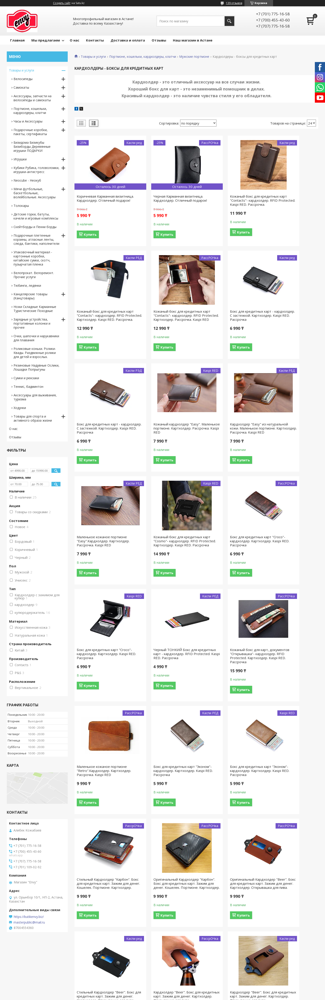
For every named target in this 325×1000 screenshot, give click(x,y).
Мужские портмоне (194, 57)
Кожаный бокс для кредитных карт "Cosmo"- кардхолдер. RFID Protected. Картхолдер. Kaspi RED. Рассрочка (225, 438)
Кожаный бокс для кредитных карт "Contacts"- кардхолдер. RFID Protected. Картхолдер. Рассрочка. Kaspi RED (101, 321)
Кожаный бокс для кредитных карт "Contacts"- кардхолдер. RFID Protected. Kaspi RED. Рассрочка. (225, 202)
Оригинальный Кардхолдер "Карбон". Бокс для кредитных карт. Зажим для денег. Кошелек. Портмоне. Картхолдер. (288, 678)
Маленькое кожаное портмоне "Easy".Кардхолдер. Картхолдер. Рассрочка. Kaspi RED (164, 438)
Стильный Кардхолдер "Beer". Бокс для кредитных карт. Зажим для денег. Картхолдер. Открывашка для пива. (164, 797)
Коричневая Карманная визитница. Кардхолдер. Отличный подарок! (97, 200)
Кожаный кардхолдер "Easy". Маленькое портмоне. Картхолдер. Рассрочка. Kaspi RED (287, 321)
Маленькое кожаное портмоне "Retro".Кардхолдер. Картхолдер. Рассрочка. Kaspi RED (288, 555)
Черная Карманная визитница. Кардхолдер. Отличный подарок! (164, 200)
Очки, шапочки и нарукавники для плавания (36, 338)
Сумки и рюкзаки (26, 378)
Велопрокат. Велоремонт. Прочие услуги (34, 275)
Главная (17, 40)
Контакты (95, 40)
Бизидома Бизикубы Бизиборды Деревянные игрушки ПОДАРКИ (32, 146)
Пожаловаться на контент (174, 996)
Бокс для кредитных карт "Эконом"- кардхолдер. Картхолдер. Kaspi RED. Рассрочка (97, 676)
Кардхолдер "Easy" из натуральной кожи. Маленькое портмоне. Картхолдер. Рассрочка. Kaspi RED (102, 438)
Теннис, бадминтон (28, 386)
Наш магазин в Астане (192, 40)
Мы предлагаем (45, 40)
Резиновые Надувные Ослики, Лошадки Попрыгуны (36, 367)
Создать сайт (61, 3)
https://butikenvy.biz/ (29, 917)
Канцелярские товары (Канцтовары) (30, 296)
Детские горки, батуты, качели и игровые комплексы (36, 216)
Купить (90, 238)
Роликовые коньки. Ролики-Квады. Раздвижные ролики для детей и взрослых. (35, 352)
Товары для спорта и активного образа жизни (33, 418)
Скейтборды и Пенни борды (35, 227)
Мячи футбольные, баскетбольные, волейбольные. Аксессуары (35, 193)
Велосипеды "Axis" (182, 967)
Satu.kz (183, 991)
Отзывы (159, 40)
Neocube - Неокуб (27, 180)
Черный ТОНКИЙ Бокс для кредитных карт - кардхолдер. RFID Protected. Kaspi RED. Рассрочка (164, 555)
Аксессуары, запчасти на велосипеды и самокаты (32, 98)
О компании (256, 967)
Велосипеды (23, 79)
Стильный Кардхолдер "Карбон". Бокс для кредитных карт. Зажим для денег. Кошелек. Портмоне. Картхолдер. (226, 678)
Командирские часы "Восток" (190, 974)
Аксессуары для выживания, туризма (35, 397)
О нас (74, 40)
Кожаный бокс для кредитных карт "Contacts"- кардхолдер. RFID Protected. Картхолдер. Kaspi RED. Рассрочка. (287, 202)
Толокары (21, 205)
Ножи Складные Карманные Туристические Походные (35, 309)
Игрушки (20, 159)
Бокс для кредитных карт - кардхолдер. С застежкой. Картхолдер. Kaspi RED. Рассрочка (161, 321)
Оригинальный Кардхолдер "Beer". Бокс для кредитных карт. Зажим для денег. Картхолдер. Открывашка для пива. (101, 799)
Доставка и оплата (128, 40)
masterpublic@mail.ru (29, 922)
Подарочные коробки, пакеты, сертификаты (31, 132)
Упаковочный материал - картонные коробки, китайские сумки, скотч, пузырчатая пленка (33, 258)
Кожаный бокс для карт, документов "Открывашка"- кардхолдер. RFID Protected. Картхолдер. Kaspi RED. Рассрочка (224, 557)
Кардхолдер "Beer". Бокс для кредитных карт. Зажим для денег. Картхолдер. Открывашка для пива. (224, 797)
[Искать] (229, 21)
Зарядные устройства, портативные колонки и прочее (32, 323)
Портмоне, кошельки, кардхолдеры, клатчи (142, 57)
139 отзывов (234, 3)
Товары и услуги (93, 57)
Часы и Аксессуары (28, 121)
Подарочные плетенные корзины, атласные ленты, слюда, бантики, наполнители (36, 239)
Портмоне (96, 974)
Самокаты (21, 87)
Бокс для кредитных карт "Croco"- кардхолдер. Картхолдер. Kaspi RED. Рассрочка (284, 438)
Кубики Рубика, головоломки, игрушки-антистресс (36, 170)
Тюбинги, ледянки (27, 285)
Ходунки (20, 408)
